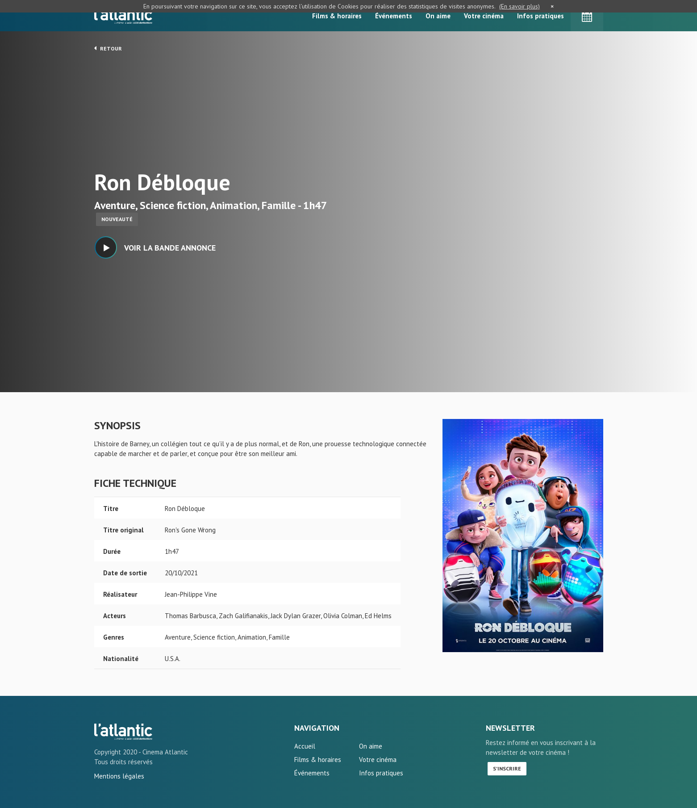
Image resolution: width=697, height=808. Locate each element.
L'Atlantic (123, 16)
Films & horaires (337, 16)
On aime (438, 16)
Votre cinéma (484, 16)
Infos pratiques (540, 16)
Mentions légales (119, 776)
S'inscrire (507, 768)
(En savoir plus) (519, 6)
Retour (108, 48)
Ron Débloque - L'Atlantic (123, 732)
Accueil (304, 746)
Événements (393, 16)
